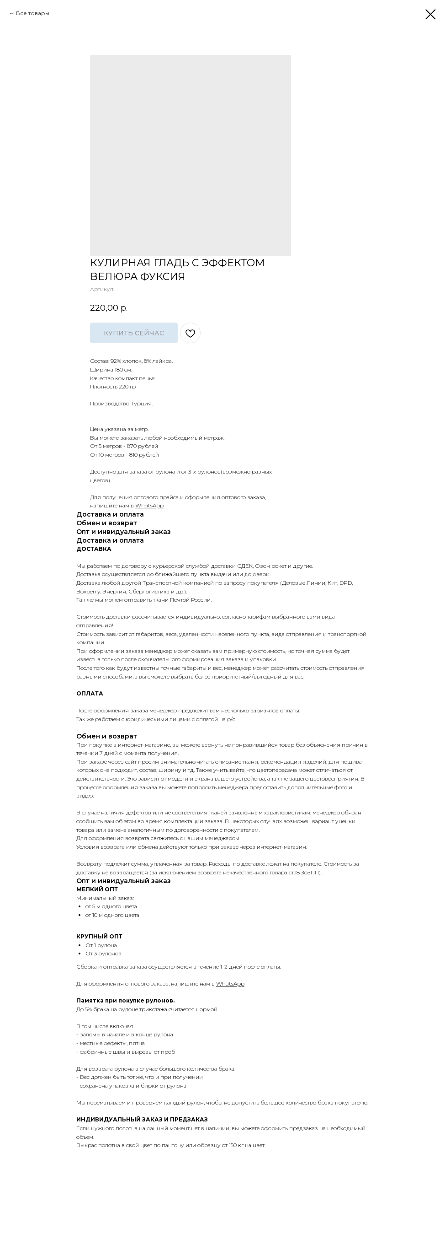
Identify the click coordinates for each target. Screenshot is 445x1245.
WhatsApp (149, 505)
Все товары (32, 13)
